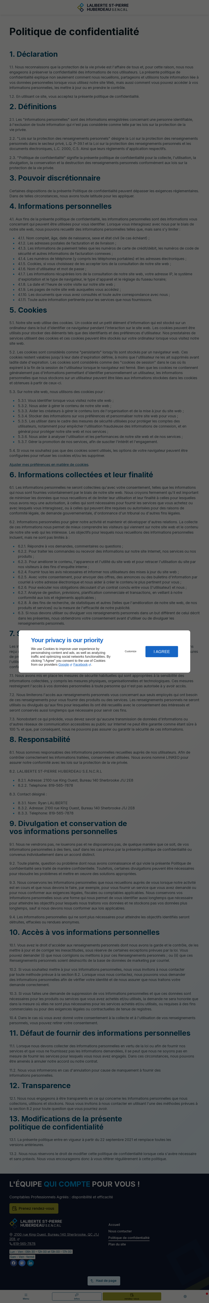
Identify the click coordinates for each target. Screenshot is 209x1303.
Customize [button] (131, 651)
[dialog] (104, 651)
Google (63, 664)
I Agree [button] (161, 651)
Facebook (80, 664)
